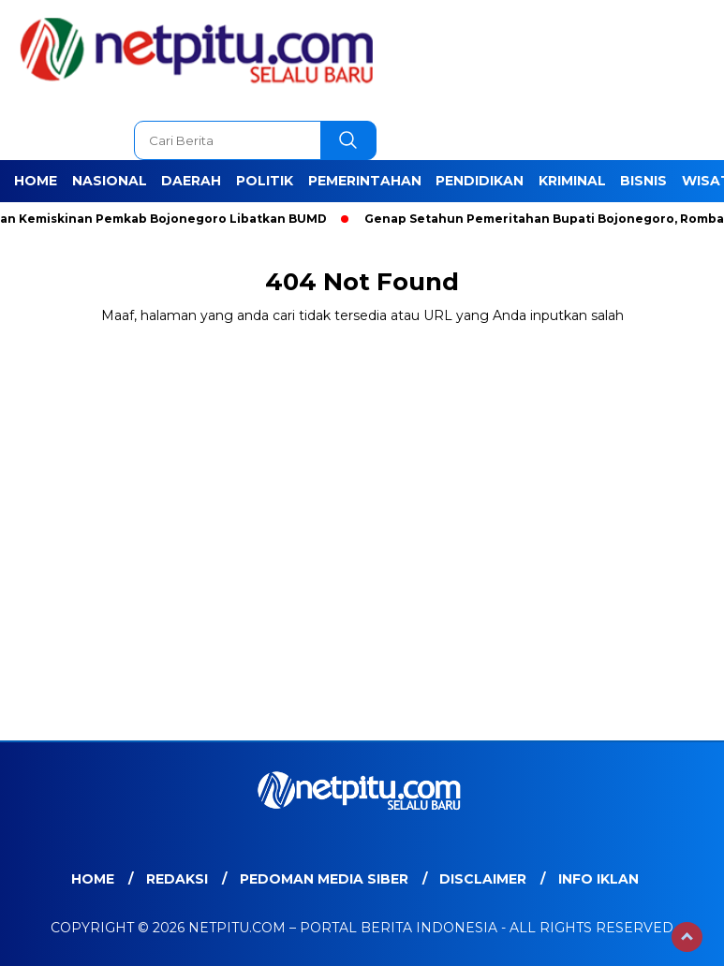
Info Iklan (598, 879)
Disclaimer (482, 879)
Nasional (109, 180)
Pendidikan (480, 180)
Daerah (191, 180)
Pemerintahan (364, 180)
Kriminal (572, 180)
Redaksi (177, 879)
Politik (264, 180)
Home (35, 180)
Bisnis (643, 180)
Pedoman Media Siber (324, 879)
